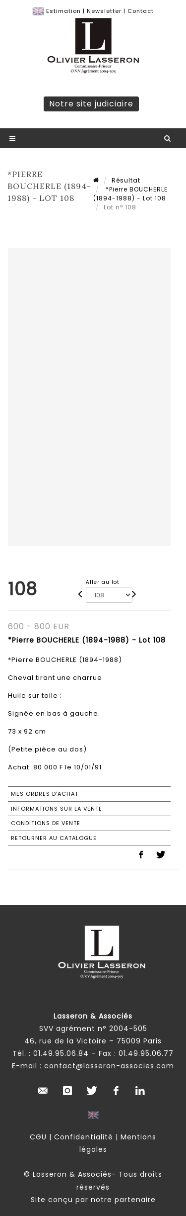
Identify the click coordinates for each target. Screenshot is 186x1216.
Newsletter (104, 11)
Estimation (63, 11)
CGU (38, 1137)
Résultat (126, 180)
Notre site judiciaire (91, 103)
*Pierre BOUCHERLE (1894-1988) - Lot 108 (130, 193)
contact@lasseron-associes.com (109, 1066)
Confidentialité (83, 1137)
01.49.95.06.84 (61, 1053)
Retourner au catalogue (54, 838)
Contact (140, 11)
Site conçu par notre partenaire (93, 1200)
